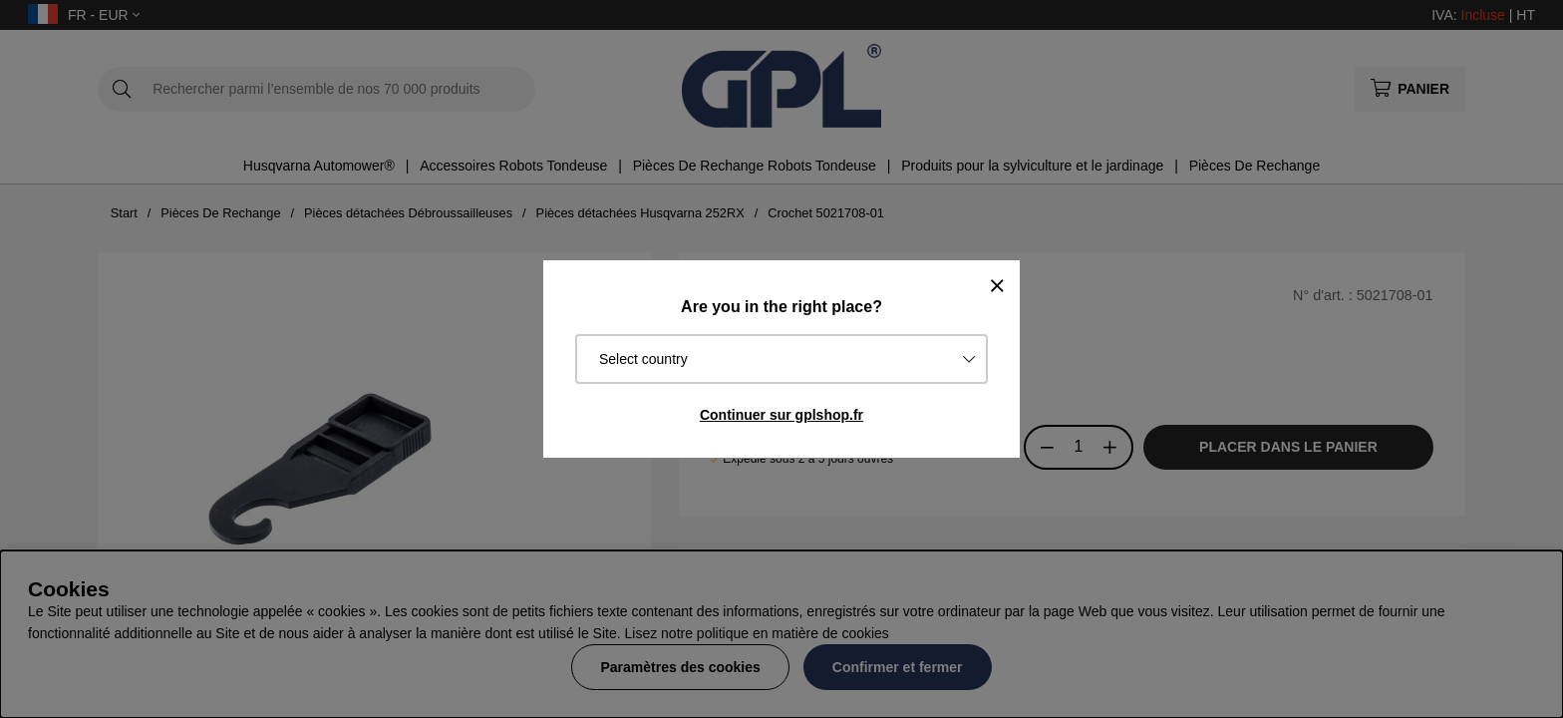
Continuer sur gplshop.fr (781, 415)
